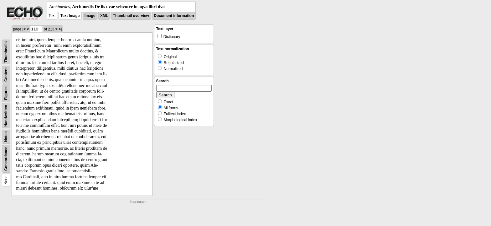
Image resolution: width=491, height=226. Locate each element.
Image (90, 15)
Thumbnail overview (131, 15)
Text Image (70, 15)
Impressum (138, 201)
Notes (6, 137)
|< (24, 29)
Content (6, 74)
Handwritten (6, 115)
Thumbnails (6, 51)
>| (60, 29)
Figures (6, 93)
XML (104, 15)
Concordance (6, 159)
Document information (174, 15)
